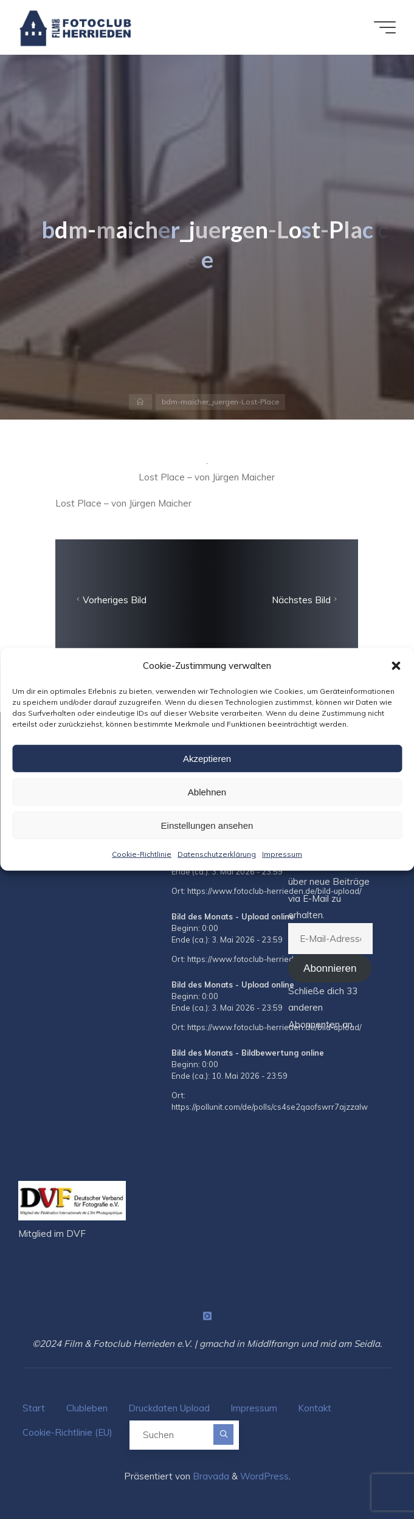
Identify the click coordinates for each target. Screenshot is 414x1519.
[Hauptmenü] (385, 27)
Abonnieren (329, 968)
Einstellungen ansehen (207, 825)
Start (33, 1408)
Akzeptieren (207, 758)
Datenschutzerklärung (217, 854)
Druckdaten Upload (169, 1408)
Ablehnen (207, 791)
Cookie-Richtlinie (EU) (67, 1432)
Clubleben (87, 1408)
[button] (396, 665)
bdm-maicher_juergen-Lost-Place (220, 401)
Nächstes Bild (306, 600)
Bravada (209, 1476)
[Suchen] (223, 1434)
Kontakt (314, 1408)
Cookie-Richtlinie (141, 854)
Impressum (282, 854)
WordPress (264, 1476)
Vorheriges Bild (110, 600)
